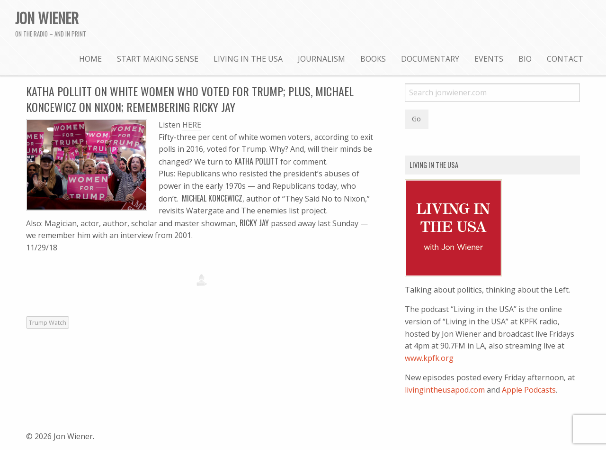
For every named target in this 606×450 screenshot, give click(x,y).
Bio (525, 59)
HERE (191, 124)
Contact (565, 59)
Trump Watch (47, 322)
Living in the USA (248, 59)
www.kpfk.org (429, 358)
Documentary (430, 59)
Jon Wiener (47, 17)
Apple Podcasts (529, 390)
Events (488, 59)
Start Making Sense (157, 59)
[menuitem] (90, 58)
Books (373, 59)
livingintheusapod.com (445, 390)
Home (90, 59)
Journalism (321, 59)
